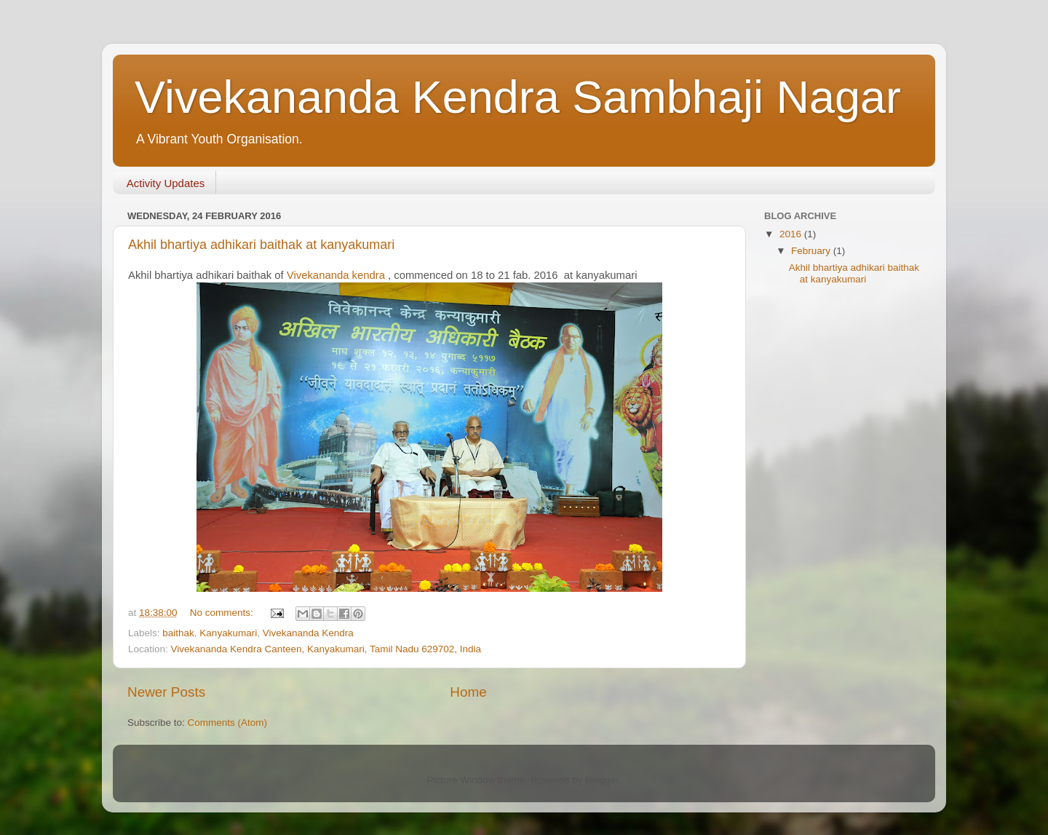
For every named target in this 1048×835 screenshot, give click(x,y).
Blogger (602, 780)
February (812, 250)
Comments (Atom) (228, 722)
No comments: (223, 612)
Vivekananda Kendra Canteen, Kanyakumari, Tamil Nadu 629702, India (326, 649)
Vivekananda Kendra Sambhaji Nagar (518, 96)
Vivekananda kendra (336, 275)
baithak (178, 633)
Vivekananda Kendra (308, 633)
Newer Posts (166, 692)
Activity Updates (166, 183)
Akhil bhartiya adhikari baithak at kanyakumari (261, 244)
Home (468, 692)
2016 (791, 234)
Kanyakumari (228, 633)
